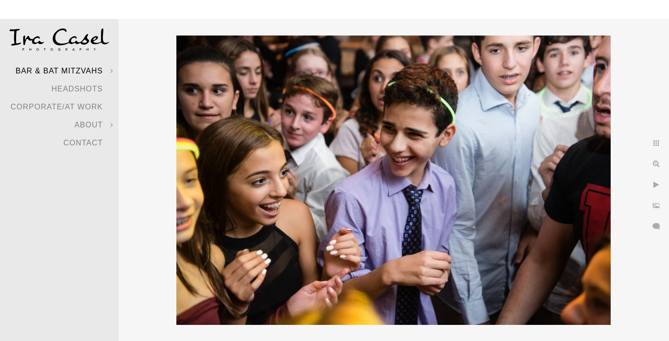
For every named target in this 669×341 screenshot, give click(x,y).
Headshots (77, 89)
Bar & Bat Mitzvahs (59, 71)
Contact (83, 143)
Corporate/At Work (56, 107)
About (88, 125)
